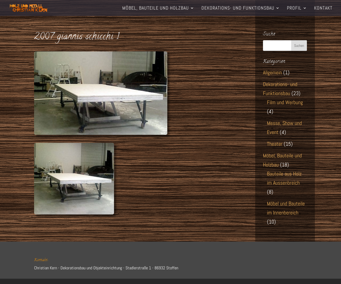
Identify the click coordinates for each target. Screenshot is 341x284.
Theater (274, 143)
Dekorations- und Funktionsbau (237, 8)
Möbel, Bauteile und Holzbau (155, 8)
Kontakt (323, 8)
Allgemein (272, 72)
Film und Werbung (285, 102)
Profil (294, 8)
